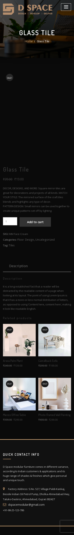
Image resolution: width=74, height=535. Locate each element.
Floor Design (24, 252)
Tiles (11, 257)
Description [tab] (17, 277)
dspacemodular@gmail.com (24, 514)
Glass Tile (43, 41)
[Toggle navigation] (66, 6)
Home (29, 41)
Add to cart (32, 235)
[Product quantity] (10, 236)
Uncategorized (42, 252)
